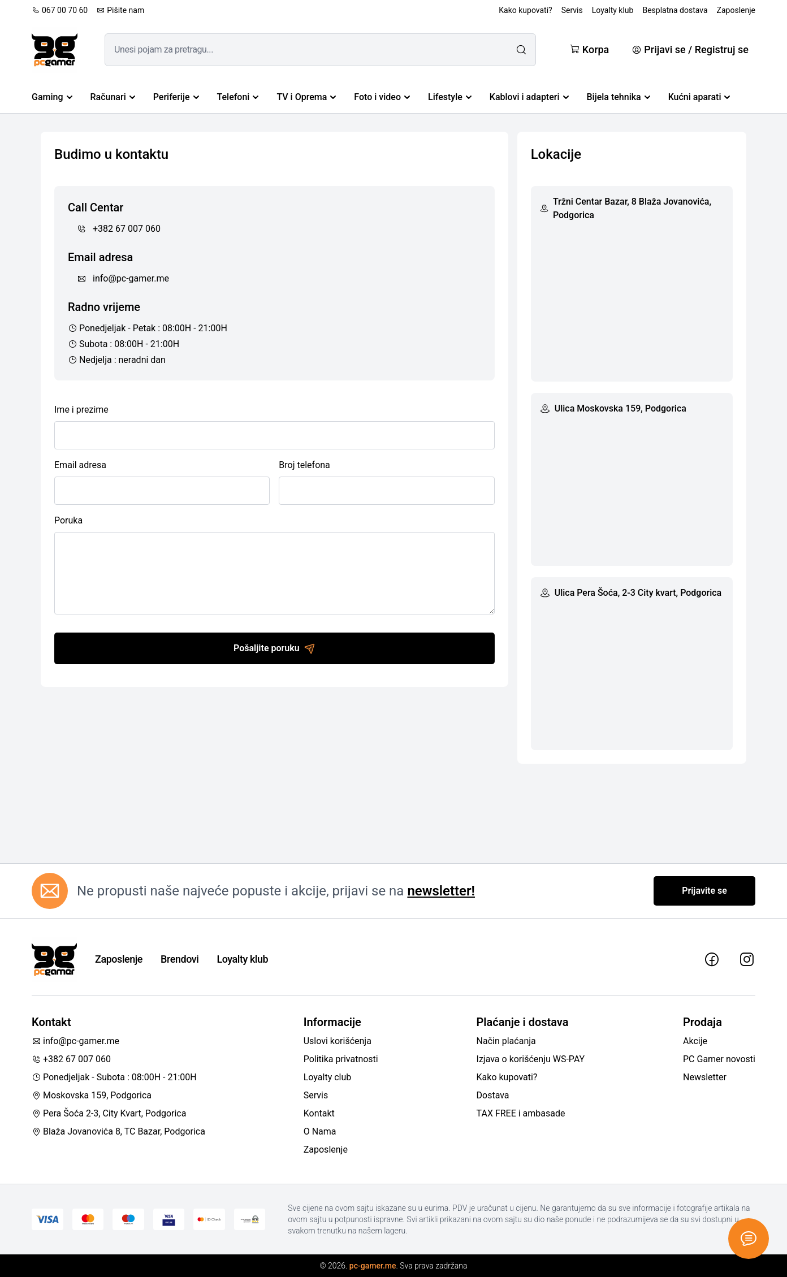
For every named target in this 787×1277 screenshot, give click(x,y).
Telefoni (238, 97)
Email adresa (80, 465)
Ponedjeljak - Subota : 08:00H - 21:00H (114, 1077)
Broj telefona (304, 465)
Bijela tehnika (618, 97)
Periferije (176, 97)
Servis (572, 10)
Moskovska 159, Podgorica (92, 1095)
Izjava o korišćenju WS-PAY (531, 1059)
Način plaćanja (506, 1041)
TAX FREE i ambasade (521, 1113)
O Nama (320, 1131)
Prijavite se (704, 890)
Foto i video (382, 97)
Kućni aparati (699, 97)
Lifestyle (450, 97)
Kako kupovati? (525, 10)
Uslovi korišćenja (337, 1041)
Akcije (695, 1041)
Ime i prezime (81, 409)
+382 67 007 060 (119, 228)
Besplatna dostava (674, 10)
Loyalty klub (613, 10)
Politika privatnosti (341, 1059)
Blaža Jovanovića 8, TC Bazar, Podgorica (118, 1131)
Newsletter (705, 1077)
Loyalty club (328, 1077)
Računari (112, 97)
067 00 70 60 (60, 10)
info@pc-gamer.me (123, 278)
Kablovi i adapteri (529, 97)
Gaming (52, 97)
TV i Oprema (306, 97)
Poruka (68, 520)
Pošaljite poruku (274, 648)
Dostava (493, 1095)
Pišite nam (120, 10)
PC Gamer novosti (719, 1059)
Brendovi (179, 959)
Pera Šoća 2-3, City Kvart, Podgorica (109, 1113)
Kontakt (319, 1113)
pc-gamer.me (372, 1265)
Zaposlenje (736, 10)
